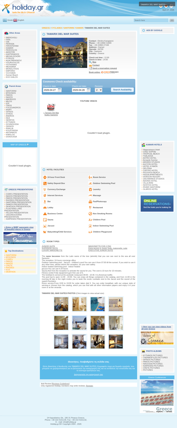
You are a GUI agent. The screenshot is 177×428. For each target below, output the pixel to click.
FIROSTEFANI (12, 46)
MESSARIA (11, 67)
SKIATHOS (11, 272)
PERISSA (10, 44)
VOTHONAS (11, 65)
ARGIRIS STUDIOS (151, 162)
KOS (8, 270)
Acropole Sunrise (150, 160)
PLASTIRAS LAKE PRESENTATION (13, 210)
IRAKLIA (9, 128)
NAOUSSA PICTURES (153, 364)
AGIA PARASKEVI (13, 60)
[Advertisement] (88, 390)
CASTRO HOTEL (150, 170)
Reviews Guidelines (60, 384)
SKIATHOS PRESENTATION (18, 206)
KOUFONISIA (12, 130)
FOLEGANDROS (13, 108)
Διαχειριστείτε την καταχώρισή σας (88, 374)
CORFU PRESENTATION (17, 194)
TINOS (9, 105)
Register (89, 386)
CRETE (9, 265)
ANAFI (8, 110)
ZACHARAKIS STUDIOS (153, 179)
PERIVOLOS (11, 50)
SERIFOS (10, 120)
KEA (8, 118)
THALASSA (148, 156)
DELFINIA (147, 168)
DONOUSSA (11, 137)
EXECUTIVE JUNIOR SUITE (100, 250)
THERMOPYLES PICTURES (155, 357)
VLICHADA (11, 73)
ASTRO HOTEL (150, 158)
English (21, 20)
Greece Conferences (157, 377)
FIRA (8, 40)
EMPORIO (10, 71)
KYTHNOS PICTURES (153, 355)
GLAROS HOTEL (150, 189)
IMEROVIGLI (11, 38)
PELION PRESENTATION (17, 213)
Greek (10, 20)
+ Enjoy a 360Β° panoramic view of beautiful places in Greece (18, 228)
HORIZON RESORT (151, 177)
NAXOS (9, 97)
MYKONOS (11, 93)
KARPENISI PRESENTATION (18, 219)
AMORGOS (11, 99)
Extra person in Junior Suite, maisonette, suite (107, 248)
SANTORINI (11, 91)
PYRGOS (10, 58)
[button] (122, 89)
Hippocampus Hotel (151, 150)
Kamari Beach (12, 75)
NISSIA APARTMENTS (153, 175)
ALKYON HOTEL (150, 164)
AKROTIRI (10, 52)
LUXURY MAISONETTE (52, 250)
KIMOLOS (10, 135)
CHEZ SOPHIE (149, 152)
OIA (7, 42)
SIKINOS (10, 126)
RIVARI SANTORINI (151, 187)
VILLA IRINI (148, 183)
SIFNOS (9, 112)
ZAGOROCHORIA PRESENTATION (12, 216)
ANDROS (10, 116)
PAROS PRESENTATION (17, 198)
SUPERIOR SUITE (50, 248)
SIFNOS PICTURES (152, 360)
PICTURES (148, 370)
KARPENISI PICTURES (153, 366)
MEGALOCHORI (13, 56)
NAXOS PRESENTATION (17, 196)
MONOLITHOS (12, 69)
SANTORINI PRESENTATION (19, 202)
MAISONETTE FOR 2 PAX (99, 246)
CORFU (9, 259)
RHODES (10, 268)
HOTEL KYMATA (150, 166)
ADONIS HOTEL (150, 181)
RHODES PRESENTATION (17, 200)
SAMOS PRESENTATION (17, 204)
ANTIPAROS (11, 132)
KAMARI (9, 48)
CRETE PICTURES (151, 368)
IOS (7, 103)
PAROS (9, 95)
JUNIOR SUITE (48, 246)
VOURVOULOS (12, 62)
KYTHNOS (10, 122)
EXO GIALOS (12, 77)
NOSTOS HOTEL (150, 185)
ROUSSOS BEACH (151, 172)
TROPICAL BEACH (151, 154)
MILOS (9, 101)
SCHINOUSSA (12, 124)
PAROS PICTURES (151, 362)
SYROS (9, 114)
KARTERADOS (12, 54)
